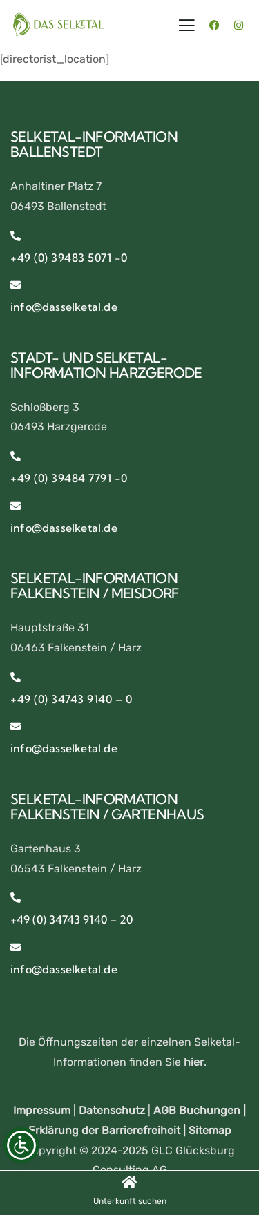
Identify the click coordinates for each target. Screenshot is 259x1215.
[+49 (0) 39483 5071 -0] (15, 236)
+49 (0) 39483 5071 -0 (69, 258)
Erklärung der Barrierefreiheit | (108, 1130)
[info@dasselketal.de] (15, 285)
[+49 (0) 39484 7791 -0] (15, 456)
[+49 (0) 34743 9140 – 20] (15, 897)
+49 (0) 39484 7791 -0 (69, 478)
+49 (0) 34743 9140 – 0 (71, 699)
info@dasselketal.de (63, 307)
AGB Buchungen (196, 1110)
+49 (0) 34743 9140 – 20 (71, 919)
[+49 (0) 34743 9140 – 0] (15, 677)
